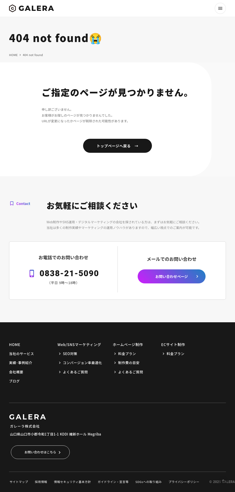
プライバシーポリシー (183, 482)
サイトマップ (19, 482)
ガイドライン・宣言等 (113, 482)
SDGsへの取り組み (148, 482)
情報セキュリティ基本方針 (72, 482)
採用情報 (41, 482)
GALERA (28, 416)
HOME (13, 55)
